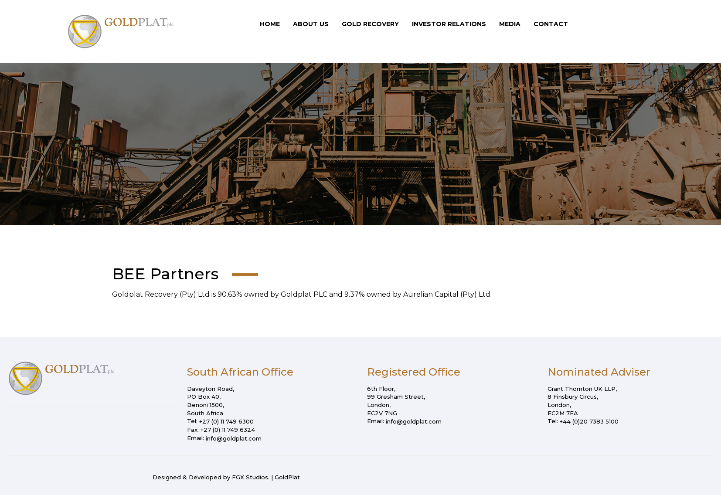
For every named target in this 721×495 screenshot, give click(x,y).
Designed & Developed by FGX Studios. (211, 477)
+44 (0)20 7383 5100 (589, 421)
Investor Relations (449, 24)
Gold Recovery (370, 24)
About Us (311, 24)
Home (270, 24)
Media (509, 24)
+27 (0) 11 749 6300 (226, 421)
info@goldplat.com (234, 438)
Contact (551, 24)
